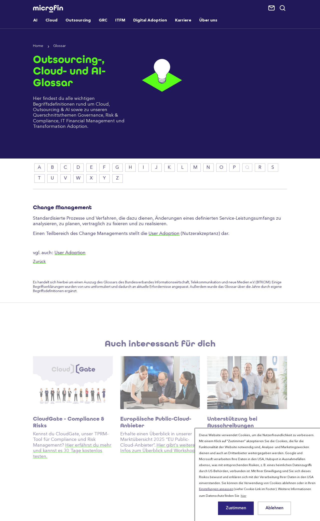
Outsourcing (78, 20)
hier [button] (243, 496)
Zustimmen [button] (236, 508)
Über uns (208, 20)
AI (35, 20)
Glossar (59, 46)
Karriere (183, 20)
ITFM (120, 20)
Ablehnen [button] (274, 508)
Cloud (52, 20)
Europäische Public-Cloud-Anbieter (155, 436)
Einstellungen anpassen (216, 489)
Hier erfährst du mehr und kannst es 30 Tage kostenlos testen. (72, 465)
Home (38, 46)
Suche (283, 8)
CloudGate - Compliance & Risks (68, 436)
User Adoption (164, 233)
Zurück (39, 262)
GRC (103, 20)
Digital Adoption (150, 20)
